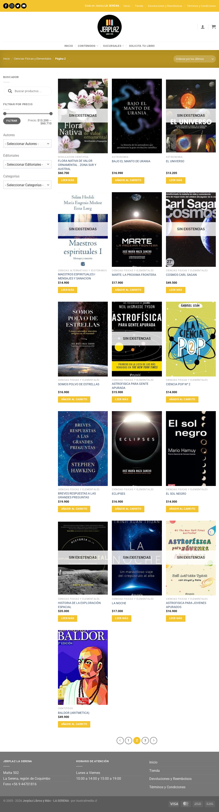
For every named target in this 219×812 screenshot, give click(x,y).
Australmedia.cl (86, 801)
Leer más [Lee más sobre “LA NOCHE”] (121, 618)
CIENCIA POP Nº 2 (178, 384)
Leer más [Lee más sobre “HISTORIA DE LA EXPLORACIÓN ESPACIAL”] (67, 618)
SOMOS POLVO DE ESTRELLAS (78, 384)
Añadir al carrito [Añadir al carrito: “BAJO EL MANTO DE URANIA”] (128, 180)
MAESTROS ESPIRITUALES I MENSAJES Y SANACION (76, 276)
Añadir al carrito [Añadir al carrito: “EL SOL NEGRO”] (182, 508)
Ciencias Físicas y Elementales (32, 58)
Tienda (139, 5)
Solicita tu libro (142, 45)
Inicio (126, 5)
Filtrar (11, 120)
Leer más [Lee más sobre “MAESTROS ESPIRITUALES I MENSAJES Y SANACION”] (67, 289)
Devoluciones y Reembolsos (165, 5)
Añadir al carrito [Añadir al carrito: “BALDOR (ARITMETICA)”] (74, 724)
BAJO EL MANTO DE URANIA (131, 161)
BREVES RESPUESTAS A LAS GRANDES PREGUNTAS (77, 495)
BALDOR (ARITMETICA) (73, 713)
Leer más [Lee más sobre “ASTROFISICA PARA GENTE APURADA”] (121, 399)
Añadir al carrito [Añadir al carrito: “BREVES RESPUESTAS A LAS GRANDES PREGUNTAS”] (74, 508)
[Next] (153, 740)
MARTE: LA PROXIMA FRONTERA (134, 275)
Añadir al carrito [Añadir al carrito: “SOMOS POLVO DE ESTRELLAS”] (74, 399)
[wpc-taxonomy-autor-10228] (27, 143)
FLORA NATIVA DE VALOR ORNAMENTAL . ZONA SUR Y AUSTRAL (77, 165)
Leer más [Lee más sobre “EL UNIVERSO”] (175, 180)
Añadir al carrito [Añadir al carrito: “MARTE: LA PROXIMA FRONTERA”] (128, 289)
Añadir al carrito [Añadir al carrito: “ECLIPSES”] (128, 508)
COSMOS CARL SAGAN (181, 275)
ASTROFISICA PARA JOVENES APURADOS (186, 605)
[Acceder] (203, 26)
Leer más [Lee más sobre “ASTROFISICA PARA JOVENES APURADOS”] (175, 618)
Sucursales (113, 46)
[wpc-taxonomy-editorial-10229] (27, 164)
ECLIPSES (118, 494)
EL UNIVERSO (175, 161)
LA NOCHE (119, 603)
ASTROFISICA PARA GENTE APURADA (130, 386)
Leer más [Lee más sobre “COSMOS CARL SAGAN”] (175, 289)
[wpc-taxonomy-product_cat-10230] (27, 185)
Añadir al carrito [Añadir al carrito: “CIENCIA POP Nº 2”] (182, 399)
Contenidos (88, 46)
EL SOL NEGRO (176, 494)
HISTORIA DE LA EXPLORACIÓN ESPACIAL (79, 605)
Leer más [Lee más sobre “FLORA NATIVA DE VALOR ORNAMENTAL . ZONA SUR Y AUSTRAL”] (67, 180)
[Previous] (120, 740)
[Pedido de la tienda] (194, 58)
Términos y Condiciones (201, 5)
